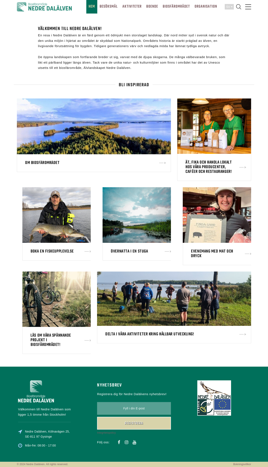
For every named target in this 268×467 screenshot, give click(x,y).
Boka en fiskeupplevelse (84, 251)
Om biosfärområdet (42, 163)
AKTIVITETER (132, 7)
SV (229, 6)
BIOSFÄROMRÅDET (176, 7)
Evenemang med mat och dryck (244, 253)
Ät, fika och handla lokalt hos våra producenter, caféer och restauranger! (208, 167)
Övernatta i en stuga (161, 251)
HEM (92, 7)
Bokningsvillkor (242, 464)
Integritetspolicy (106, 414)
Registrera (134, 405)
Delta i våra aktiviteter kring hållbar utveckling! (149, 315)
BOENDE (152, 7)
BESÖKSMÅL (109, 7)
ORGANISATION (206, 7)
